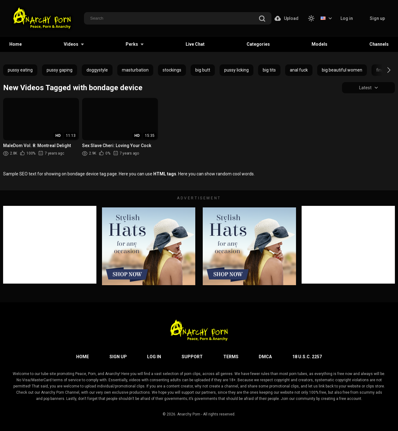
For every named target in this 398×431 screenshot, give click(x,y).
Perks (132, 44)
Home (15, 44)
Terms (230, 356)
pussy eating (20, 69)
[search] (262, 18)
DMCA (265, 356)
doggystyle (97, 69)
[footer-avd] (148, 246)
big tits (269, 69)
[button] (383, 70)
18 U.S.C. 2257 (307, 356)
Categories (258, 44)
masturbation (135, 69)
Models (319, 44)
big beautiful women (342, 69)
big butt (202, 69)
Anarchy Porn (188, 414)
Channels (379, 44)
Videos (71, 44)
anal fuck (299, 69)
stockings (172, 69)
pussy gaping (59, 69)
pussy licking (236, 69)
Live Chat (195, 44)
